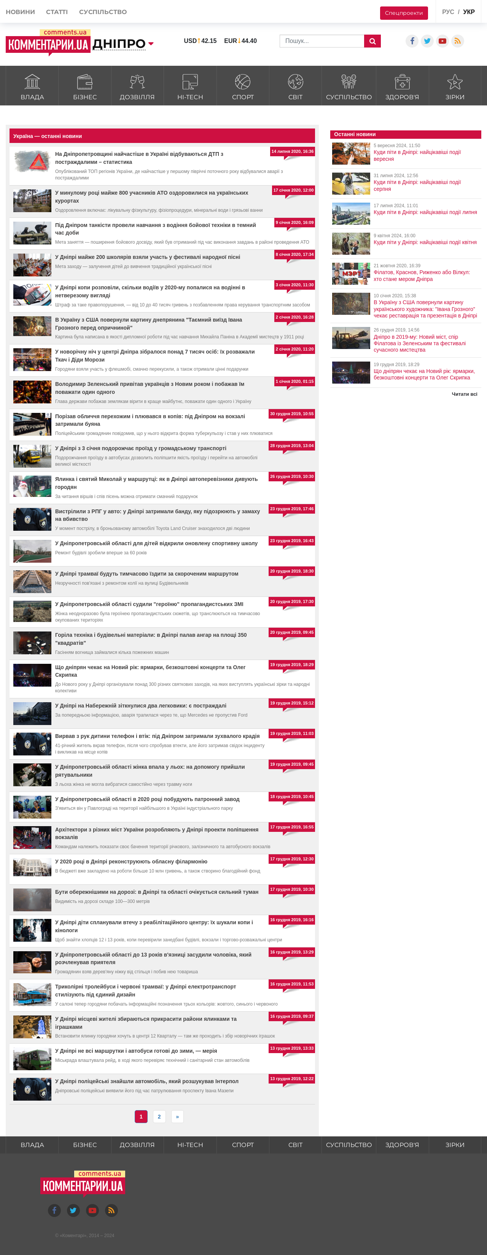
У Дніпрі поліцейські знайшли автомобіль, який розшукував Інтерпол (147, 1081)
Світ (295, 86)
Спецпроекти (404, 13)
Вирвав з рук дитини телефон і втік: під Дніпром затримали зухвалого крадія (157, 736)
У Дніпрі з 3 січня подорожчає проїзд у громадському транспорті (140, 448)
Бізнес (84, 86)
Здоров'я (402, 86)
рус (448, 12)
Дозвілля (137, 86)
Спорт (243, 86)
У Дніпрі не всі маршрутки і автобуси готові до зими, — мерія (136, 1051)
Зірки (455, 86)
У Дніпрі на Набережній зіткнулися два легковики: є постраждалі (140, 706)
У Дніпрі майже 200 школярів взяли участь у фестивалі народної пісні (147, 257)
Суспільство (349, 86)
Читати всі (464, 394)
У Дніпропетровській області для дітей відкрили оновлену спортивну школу (156, 543)
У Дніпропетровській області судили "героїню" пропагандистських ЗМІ (149, 604)
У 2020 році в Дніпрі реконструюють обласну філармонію (131, 861)
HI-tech (190, 86)
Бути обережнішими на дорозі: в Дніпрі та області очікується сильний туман (156, 892)
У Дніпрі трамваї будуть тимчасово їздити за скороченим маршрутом (147, 574)
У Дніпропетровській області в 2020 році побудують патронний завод (147, 799)
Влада (32, 86)
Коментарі (73, 1235)
